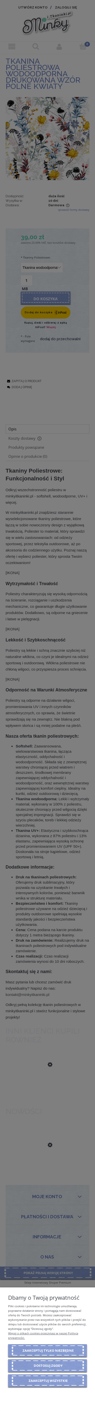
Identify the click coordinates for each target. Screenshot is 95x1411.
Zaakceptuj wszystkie (48, 1380)
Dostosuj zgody (48, 1365)
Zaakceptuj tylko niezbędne (48, 1350)
